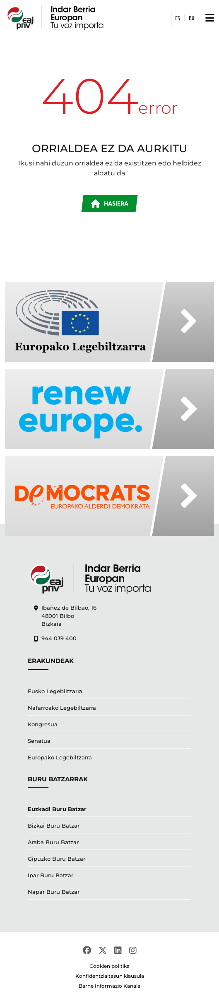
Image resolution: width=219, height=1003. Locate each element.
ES (177, 18)
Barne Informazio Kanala (109, 986)
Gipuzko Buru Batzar (56, 858)
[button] (207, 18)
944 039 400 (55, 638)
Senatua (39, 740)
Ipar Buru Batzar (50, 875)
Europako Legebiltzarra (60, 757)
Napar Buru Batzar (53, 891)
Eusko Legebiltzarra (55, 691)
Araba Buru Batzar (53, 842)
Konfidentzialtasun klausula (109, 976)
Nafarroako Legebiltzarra (62, 707)
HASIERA (109, 203)
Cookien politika (109, 966)
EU (192, 18)
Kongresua (43, 724)
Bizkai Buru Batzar (53, 825)
